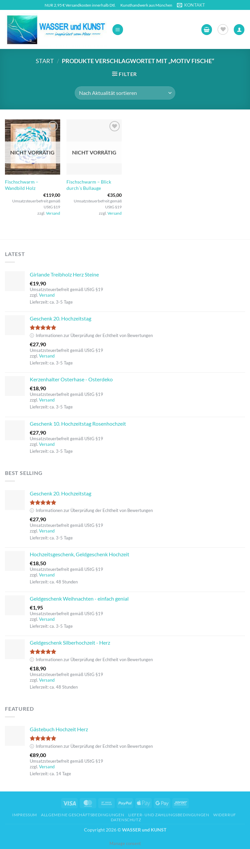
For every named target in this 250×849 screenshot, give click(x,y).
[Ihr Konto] (239, 29)
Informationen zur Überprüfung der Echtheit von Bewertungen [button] (91, 335)
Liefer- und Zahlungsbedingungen (168, 814)
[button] (117, 29)
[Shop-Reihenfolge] (125, 93)
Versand (53, 213)
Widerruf (224, 814)
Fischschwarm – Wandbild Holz (21, 185)
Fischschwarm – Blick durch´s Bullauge (88, 185)
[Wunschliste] (223, 29)
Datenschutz (126, 819)
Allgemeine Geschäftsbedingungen (82, 814)
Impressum (24, 814)
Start (45, 60)
